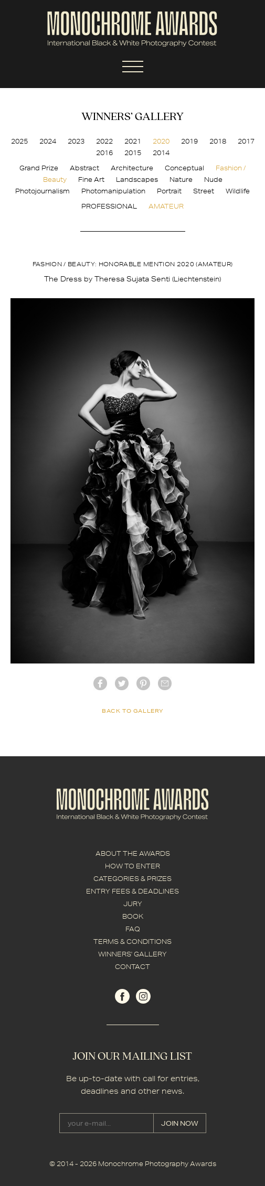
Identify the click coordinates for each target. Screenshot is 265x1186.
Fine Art (91, 179)
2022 (104, 141)
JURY (132, 903)
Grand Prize (38, 168)
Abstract (84, 168)
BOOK (132, 916)
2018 (217, 141)
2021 (132, 141)
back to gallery (132, 710)
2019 (189, 141)
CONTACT (132, 966)
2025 (19, 141)
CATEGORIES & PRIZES (132, 878)
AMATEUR (166, 206)
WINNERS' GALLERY (132, 954)
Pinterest (143, 683)
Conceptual (184, 168)
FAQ (132, 928)
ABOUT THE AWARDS (133, 853)
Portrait (169, 191)
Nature (181, 179)
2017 (246, 141)
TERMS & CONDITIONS (132, 941)
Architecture (132, 168)
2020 (161, 141)
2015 (132, 152)
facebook (100, 683)
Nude (213, 179)
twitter (122, 683)
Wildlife (238, 191)
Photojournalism (42, 191)
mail (165, 683)
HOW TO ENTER (132, 866)
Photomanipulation (113, 191)
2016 (104, 152)
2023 (76, 141)
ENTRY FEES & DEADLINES (132, 891)
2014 (161, 152)
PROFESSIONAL (109, 206)
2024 (47, 141)
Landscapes (137, 179)
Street (203, 191)
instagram (143, 996)
